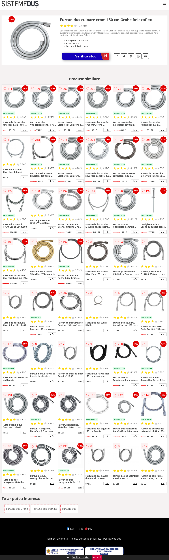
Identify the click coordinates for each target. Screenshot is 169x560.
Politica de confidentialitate (85, 538)
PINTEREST (93, 529)
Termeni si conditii (57, 538)
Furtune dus (69, 508)
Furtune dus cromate (45, 508)
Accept (97, 557)
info (24, 130)
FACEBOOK (75, 529)
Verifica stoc (92, 56)
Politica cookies (112, 538)
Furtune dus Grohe (17, 508)
